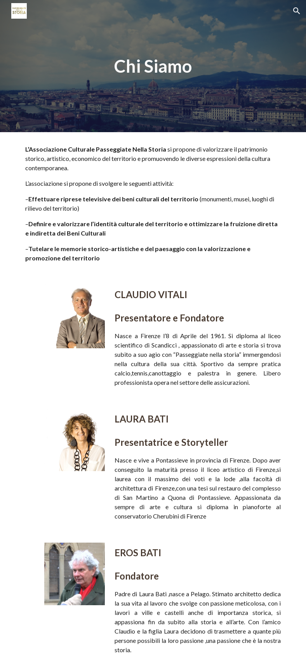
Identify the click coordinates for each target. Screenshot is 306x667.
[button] (296, 11)
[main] (153, 66)
